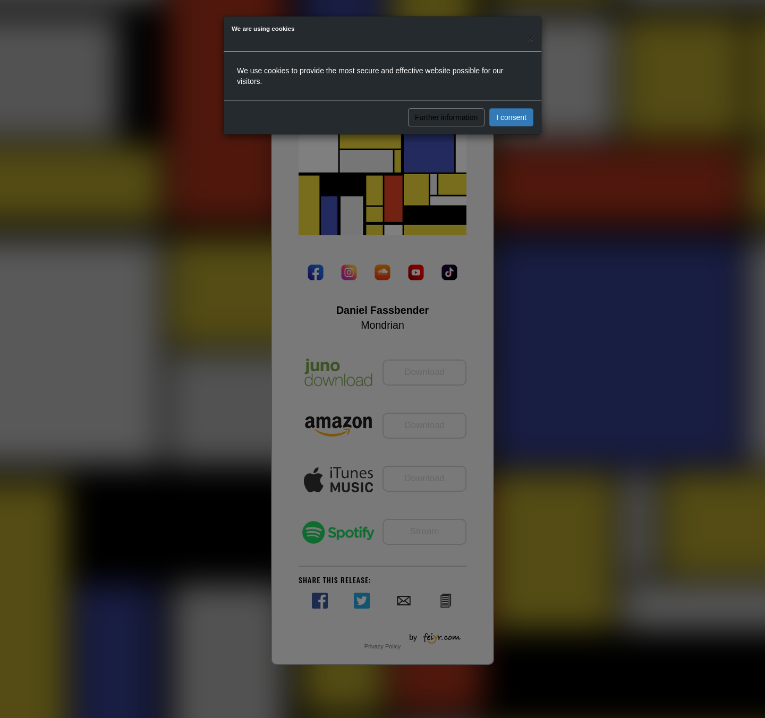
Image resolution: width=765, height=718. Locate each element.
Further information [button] (446, 117)
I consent (511, 117)
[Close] (530, 38)
